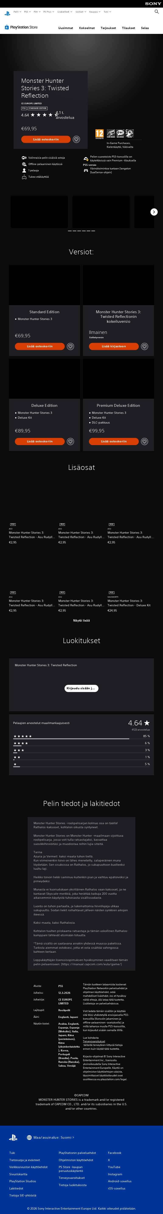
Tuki (106, 11)
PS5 (26, 11)
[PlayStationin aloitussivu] (7, 12)
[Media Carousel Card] (39, 208)
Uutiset (79, 11)
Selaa (145, 24)
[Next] (154, 208)
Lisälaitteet (63, 11)
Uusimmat (65, 24)
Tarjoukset (108, 24)
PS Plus (48, 11)
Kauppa (93, 11)
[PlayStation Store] (22, 23)
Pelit (15, 11)
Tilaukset (128, 24)
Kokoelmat (87, 24)
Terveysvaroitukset (94, 1037)
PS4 (36, 11)
